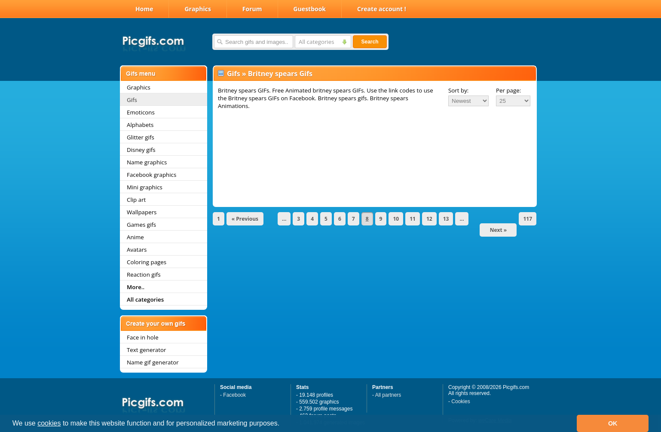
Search (369, 42)
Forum (252, 9)
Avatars (137, 249)
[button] (283, 424)
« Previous (245, 218)
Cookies (460, 401)
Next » (498, 230)
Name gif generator (153, 362)
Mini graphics (144, 187)
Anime (135, 237)
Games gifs (141, 224)
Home (144, 9)
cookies (49, 423)
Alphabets (140, 125)
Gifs (132, 100)
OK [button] (613, 423)
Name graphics (147, 162)
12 (429, 218)
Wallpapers (141, 212)
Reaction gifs (144, 274)
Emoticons (141, 112)
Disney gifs (141, 150)
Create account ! (381, 9)
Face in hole (143, 337)
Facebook (234, 395)
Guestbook (310, 9)
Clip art (136, 200)
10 (396, 218)
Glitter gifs (140, 137)
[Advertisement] (374, 134)
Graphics (197, 9)
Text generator (146, 350)
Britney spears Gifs (280, 73)
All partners (388, 395)
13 (446, 218)
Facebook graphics (151, 175)
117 (527, 218)
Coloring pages (146, 262)
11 (413, 218)
